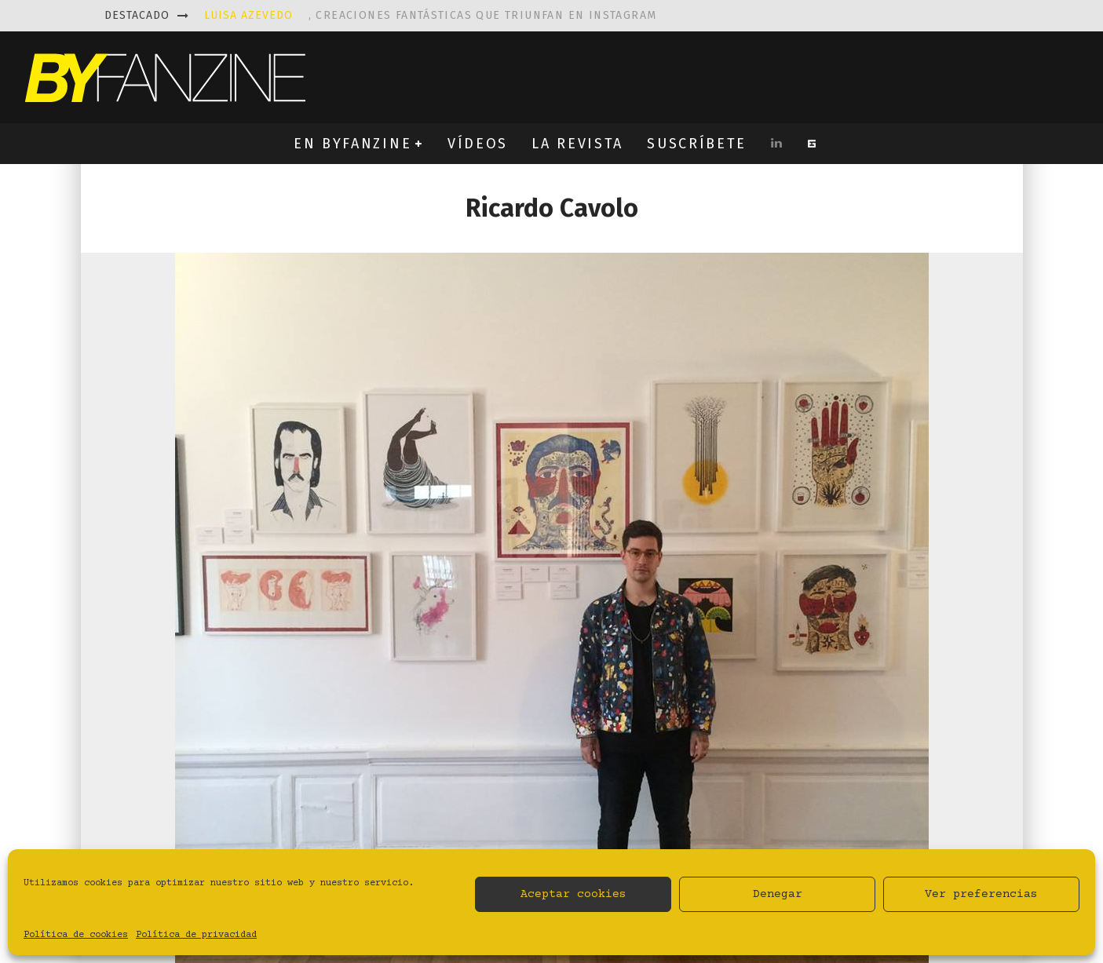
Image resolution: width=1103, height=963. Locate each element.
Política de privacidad (196, 935)
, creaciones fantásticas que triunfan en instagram (430, 15)
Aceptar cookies (573, 894)
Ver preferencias (981, 894)
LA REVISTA (577, 143)
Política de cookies (76, 935)
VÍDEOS (477, 143)
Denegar (777, 894)
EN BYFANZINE (352, 143)
